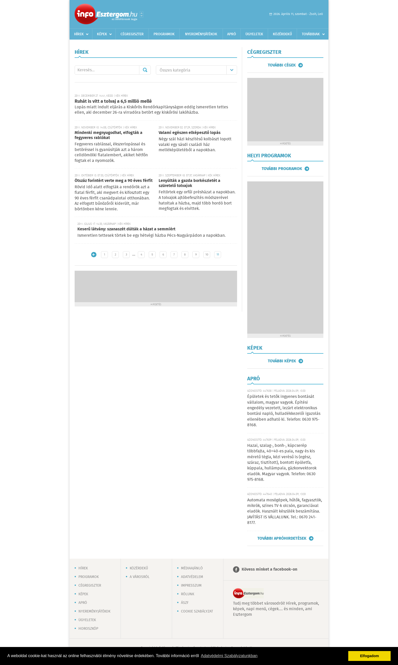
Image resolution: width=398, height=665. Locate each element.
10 (206, 254)
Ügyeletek (254, 34)
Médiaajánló (192, 568)
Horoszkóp (88, 629)
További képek (282, 361)
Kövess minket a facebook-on (269, 569)
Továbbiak (311, 34)
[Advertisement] (155, 286)
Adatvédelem (192, 577)
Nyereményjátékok (201, 34)
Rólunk (187, 594)
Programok (164, 34)
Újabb (94, 254)
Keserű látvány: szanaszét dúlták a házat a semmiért (126, 229)
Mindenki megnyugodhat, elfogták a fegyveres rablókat (108, 135)
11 (218, 254)
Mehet (145, 70)
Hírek (79, 34)
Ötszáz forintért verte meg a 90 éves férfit (114, 181)
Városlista (141, 14)
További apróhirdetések (281, 538)
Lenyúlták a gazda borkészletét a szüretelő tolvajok (189, 183)
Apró (231, 34)
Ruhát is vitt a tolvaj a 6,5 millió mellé (113, 101)
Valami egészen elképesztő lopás (190, 133)
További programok (282, 168)
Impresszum (191, 585)
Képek (102, 34)
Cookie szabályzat (197, 611)
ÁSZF (185, 603)
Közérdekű (282, 34)
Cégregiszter (132, 34)
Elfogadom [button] (369, 656)
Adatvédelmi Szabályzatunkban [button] (229, 656)
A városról (140, 577)
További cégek (282, 65)
